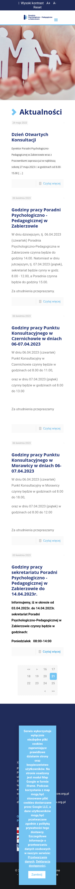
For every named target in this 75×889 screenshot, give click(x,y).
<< (28, 669)
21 (53, 676)
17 (53, 669)
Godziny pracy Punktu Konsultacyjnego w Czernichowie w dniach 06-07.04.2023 (37, 336)
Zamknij (36, 874)
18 (28, 676)
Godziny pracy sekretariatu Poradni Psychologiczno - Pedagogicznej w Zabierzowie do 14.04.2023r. (34, 580)
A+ (48, 3)
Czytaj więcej (51, 183)
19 (37, 676)
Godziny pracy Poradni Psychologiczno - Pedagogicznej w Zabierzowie (36, 218)
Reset (37, 7)
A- (54, 3)
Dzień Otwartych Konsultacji (30, 137)
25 (53, 683)
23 (37, 683)
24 (45, 683)
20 (45, 676)
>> (53, 691)
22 (28, 683)
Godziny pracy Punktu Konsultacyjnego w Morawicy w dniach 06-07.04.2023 (36, 463)
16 (45, 669)
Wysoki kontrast (30, 3)
